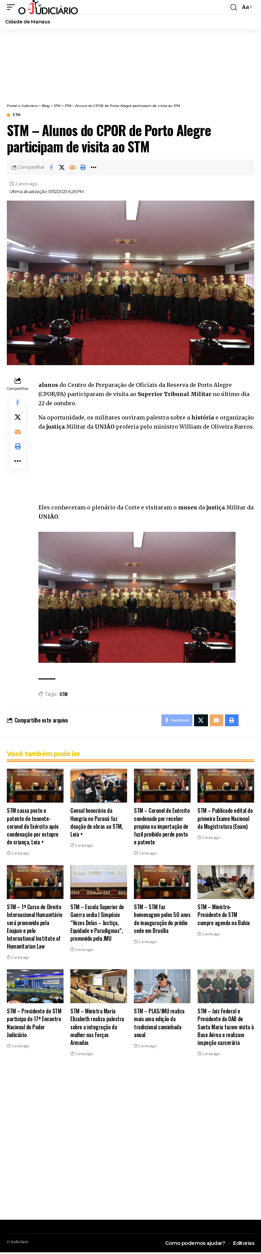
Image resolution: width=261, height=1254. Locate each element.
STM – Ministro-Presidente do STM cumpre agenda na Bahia (223, 916)
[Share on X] (62, 167)
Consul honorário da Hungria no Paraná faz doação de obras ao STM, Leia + (96, 824)
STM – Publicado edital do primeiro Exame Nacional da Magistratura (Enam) (225, 820)
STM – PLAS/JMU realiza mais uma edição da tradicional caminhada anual (159, 1025)
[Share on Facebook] (51, 167)
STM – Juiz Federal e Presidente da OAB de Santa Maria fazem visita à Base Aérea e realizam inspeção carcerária (225, 1028)
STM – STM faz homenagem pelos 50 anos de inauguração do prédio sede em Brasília (162, 920)
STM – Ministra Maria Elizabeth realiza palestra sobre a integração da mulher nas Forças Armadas (97, 1028)
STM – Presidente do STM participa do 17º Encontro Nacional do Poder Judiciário (34, 1025)
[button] (12, 7)
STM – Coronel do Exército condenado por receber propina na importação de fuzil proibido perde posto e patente (162, 828)
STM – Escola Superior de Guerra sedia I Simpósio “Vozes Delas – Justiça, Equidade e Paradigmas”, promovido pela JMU (97, 924)
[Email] (72, 167)
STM (16, 115)
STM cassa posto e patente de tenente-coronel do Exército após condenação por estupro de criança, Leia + (33, 828)
